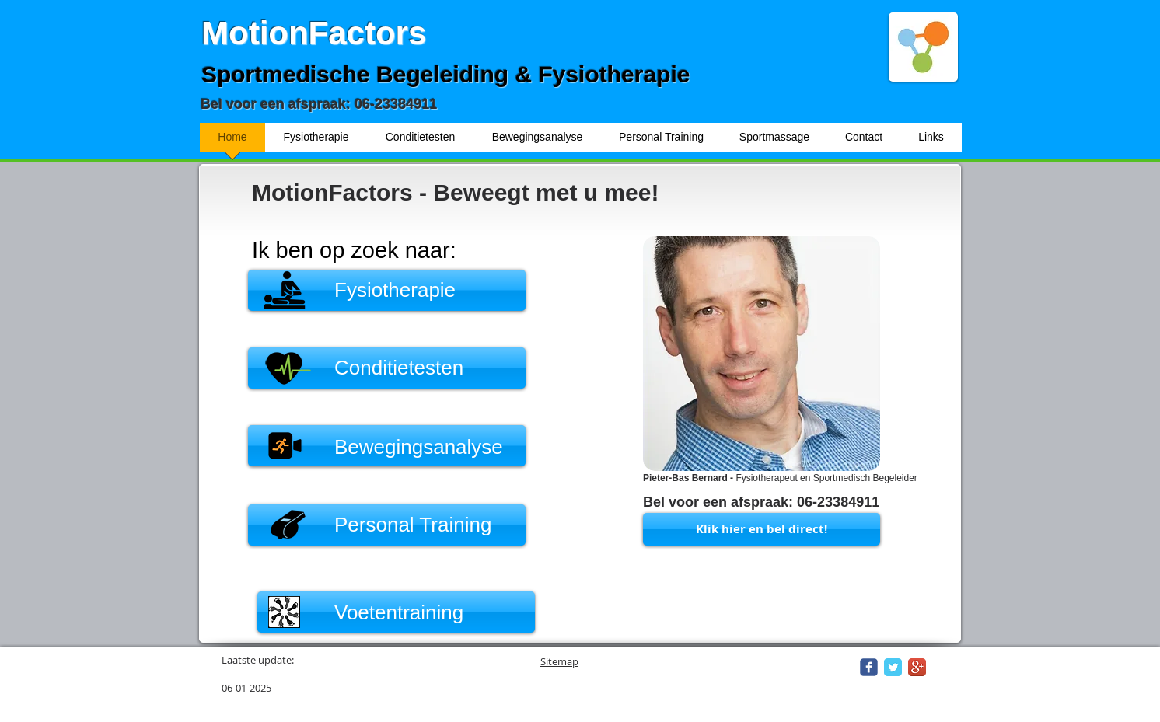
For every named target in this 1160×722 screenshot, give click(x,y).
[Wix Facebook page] (869, 667)
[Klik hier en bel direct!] (761, 529)
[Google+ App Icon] (917, 667)
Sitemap (559, 661)
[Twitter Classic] (893, 667)
